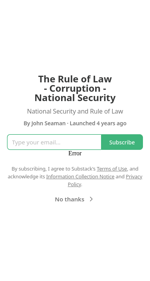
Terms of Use (112, 168)
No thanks (75, 199)
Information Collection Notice (80, 176)
